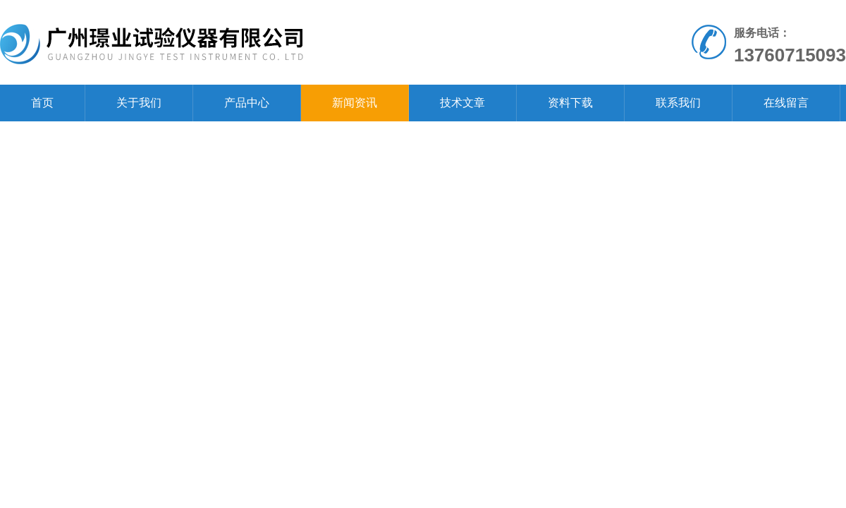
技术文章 (462, 103)
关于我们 (138, 103)
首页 (42, 103)
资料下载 (570, 103)
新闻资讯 (354, 103)
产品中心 (246, 103)
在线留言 (786, 103)
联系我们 (678, 103)
